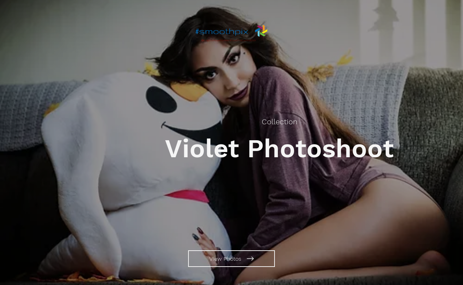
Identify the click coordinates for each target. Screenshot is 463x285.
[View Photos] (231, 258)
